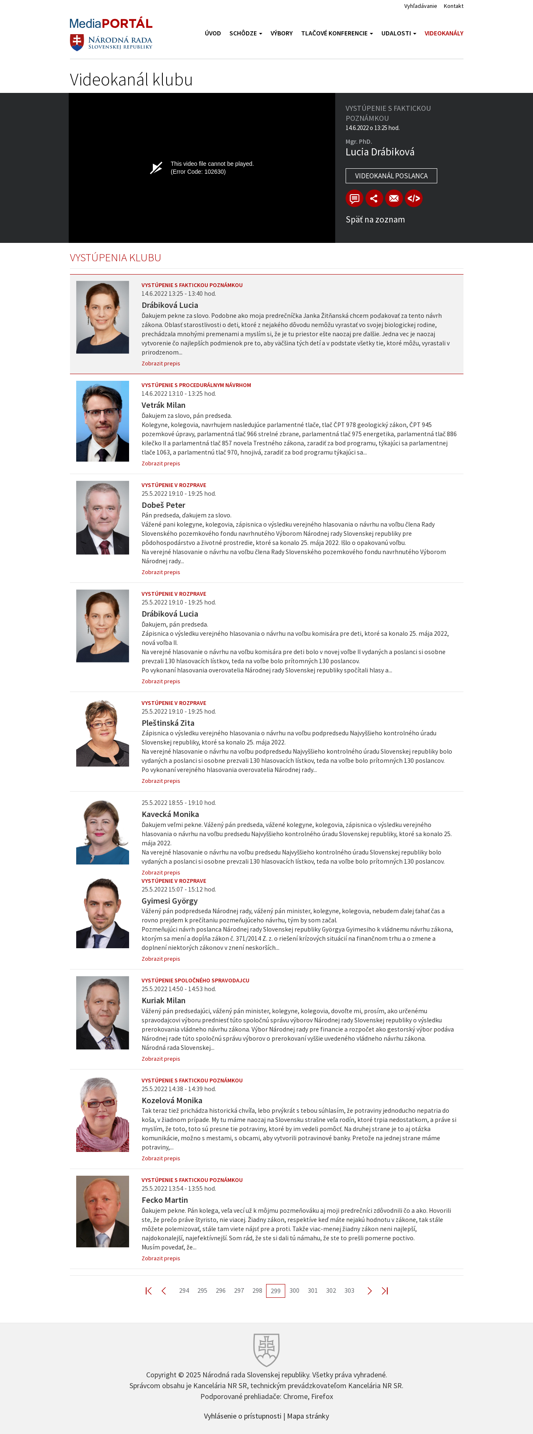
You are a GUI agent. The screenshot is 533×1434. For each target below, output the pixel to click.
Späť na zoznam (375, 219)
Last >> (380, 1290)
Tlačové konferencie (337, 33)
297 (239, 1290)
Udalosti (398, 33)
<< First (154, 1290)
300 (294, 1290)
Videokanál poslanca (391, 175)
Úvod (213, 33)
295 (202, 1290)
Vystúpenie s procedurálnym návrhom (196, 385)
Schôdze (245, 33)
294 (184, 1290)
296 (221, 1290)
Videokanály (444, 33)
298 (257, 1290)
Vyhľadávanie (420, 6)
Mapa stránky (308, 1415)
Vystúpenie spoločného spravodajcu (195, 980)
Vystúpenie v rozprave (174, 485)
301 (313, 1290)
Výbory (282, 33)
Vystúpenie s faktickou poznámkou (192, 285)
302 (331, 1290)
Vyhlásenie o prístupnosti (242, 1415)
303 (349, 1290)
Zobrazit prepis (161, 363)
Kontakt (453, 6)
